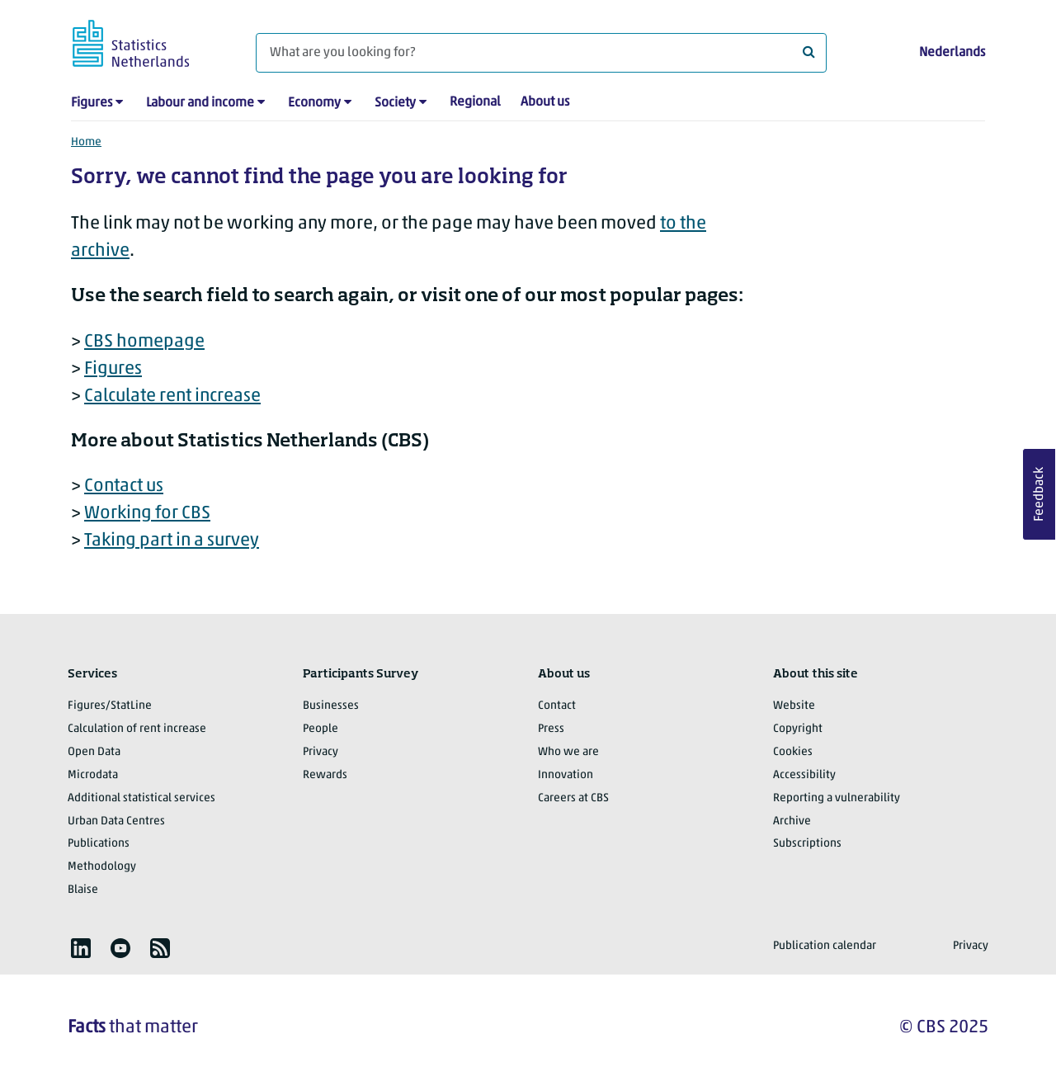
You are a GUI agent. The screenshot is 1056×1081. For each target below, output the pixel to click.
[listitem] (81, 948)
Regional (475, 102)
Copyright (798, 729)
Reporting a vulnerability (836, 798)
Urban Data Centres (116, 821)
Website (794, 706)
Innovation (565, 775)
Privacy (320, 752)
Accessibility (804, 775)
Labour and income (200, 103)
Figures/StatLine (110, 706)
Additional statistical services (141, 798)
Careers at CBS (573, 798)
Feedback (1039, 494)
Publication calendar (824, 946)
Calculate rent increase (172, 396)
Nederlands (952, 52)
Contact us (123, 486)
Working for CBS (147, 513)
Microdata (93, 775)
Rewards (325, 775)
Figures (91, 103)
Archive (792, 821)
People (320, 729)
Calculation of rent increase (137, 729)
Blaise (83, 890)
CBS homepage (144, 342)
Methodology (102, 866)
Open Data (94, 752)
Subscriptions (807, 843)
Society (395, 103)
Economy (314, 103)
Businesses (331, 706)
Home (86, 142)
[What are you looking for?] (541, 53)
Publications (99, 843)
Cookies (793, 752)
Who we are (568, 752)
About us (545, 102)
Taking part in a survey (171, 540)
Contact (557, 706)
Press (551, 729)
